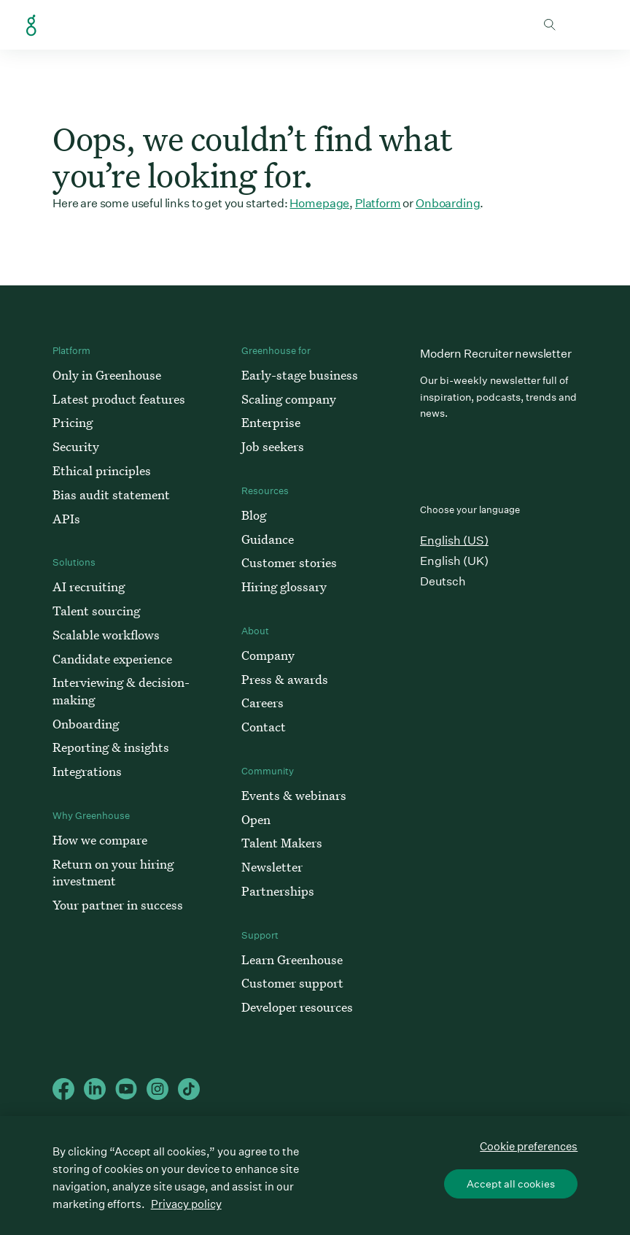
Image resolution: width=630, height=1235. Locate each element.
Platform (378, 203)
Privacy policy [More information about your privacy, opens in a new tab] (186, 1204)
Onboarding (448, 203)
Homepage (319, 203)
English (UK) (454, 561)
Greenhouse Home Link (31, 25)
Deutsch (443, 581)
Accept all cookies (511, 1183)
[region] (315, 1175)
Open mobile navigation (592, 24)
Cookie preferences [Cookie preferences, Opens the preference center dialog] (529, 1146)
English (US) (454, 540)
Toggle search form (550, 24)
